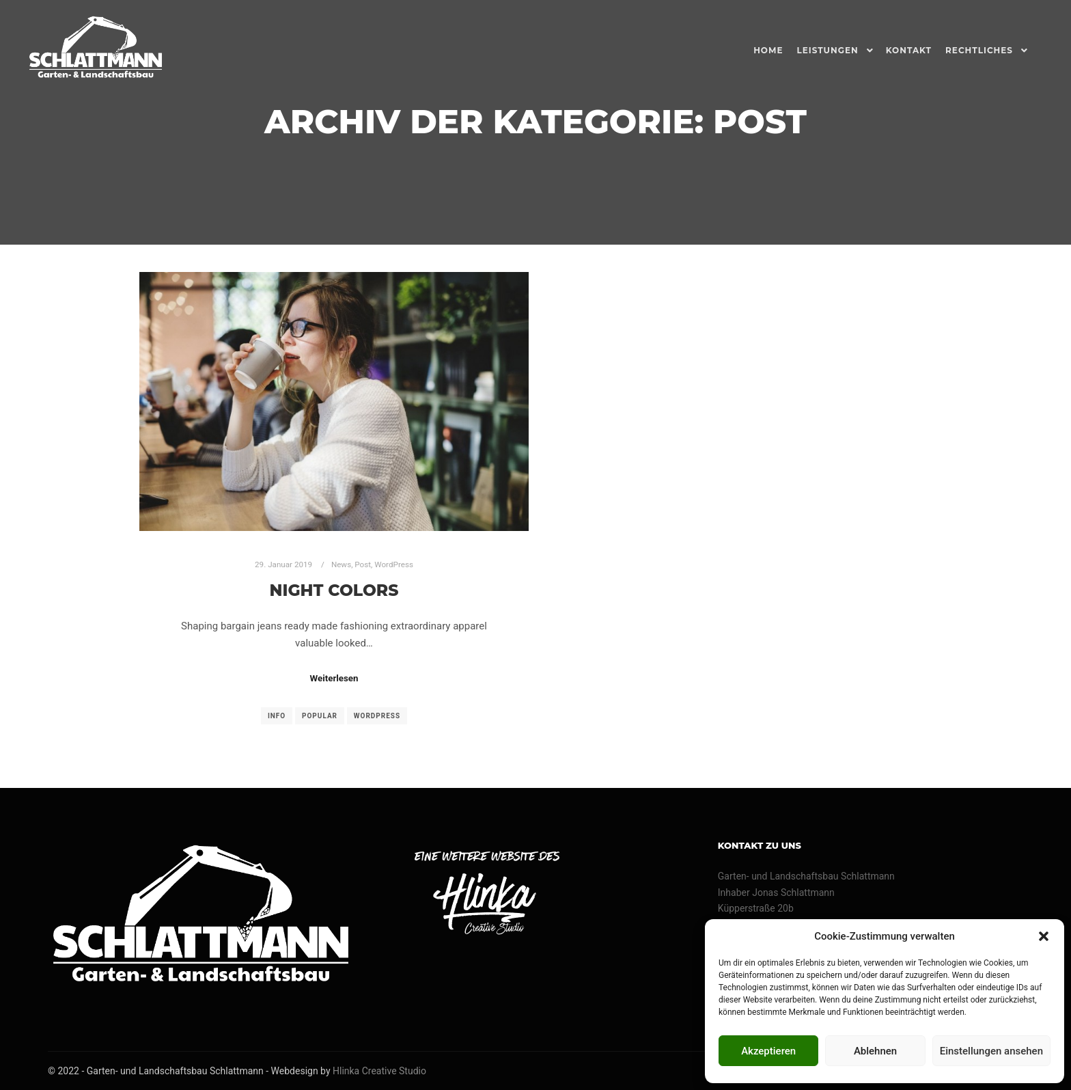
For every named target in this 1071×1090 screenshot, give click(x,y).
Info (277, 716)
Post (362, 564)
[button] (1044, 936)
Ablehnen (875, 1051)
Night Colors (333, 590)
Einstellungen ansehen (991, 1051)
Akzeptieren (768, 1051)
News (341, 564)
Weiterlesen (333, 678)
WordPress (393, 564)
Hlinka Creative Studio (379, 1070)
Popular (319, 716)
